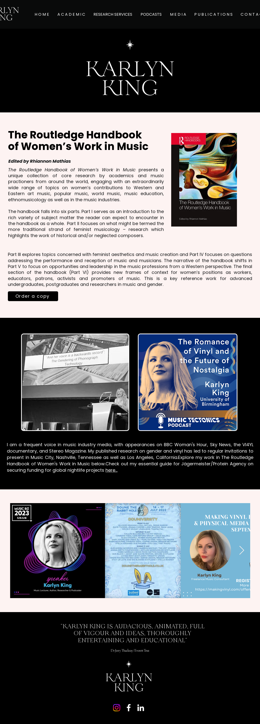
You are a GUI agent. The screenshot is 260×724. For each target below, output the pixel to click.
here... (111, 470)
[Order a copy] (33, 296)
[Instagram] (116, 707)
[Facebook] (128, 707)
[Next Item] (242, 550)
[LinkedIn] (140, 707)
